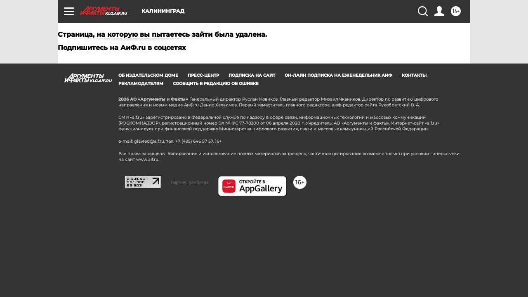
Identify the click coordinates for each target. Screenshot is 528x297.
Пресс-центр (203, 75)
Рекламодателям (140, 83)
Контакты (414, 75)
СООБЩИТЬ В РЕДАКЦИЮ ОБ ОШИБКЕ (216, 83)
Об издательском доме (148, 75)
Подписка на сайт (252, 75)
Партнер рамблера (190, 182)
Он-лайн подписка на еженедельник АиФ (338, 75)
